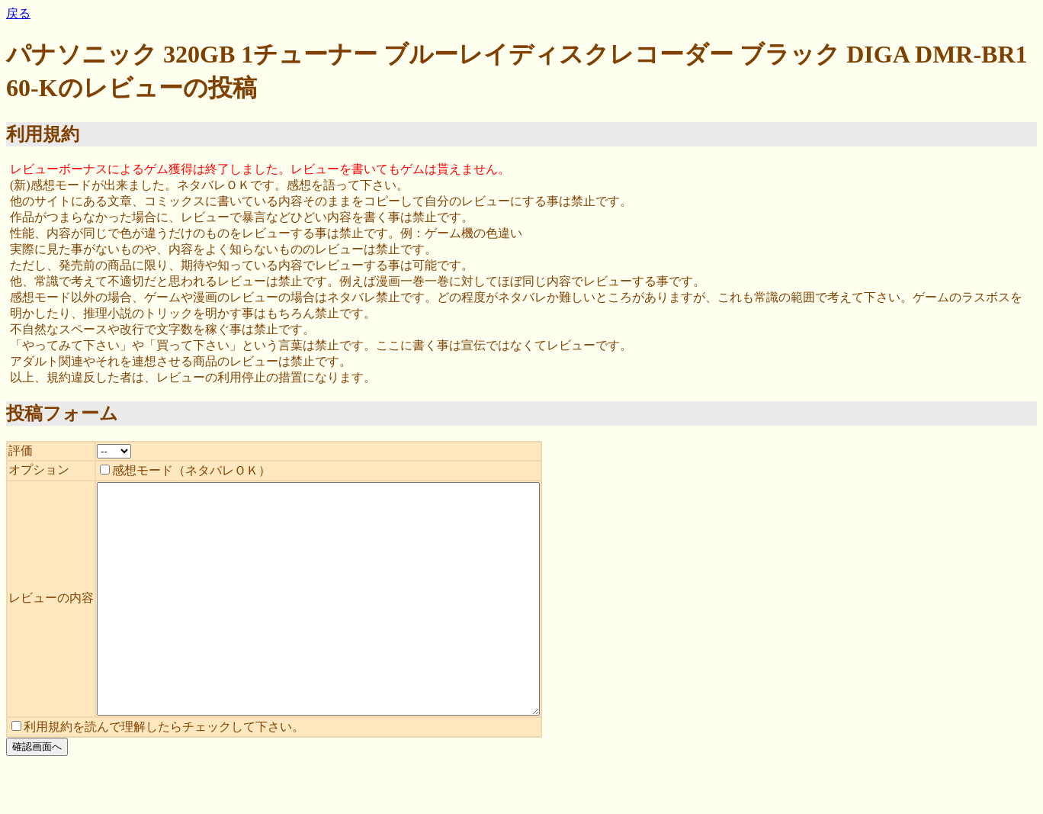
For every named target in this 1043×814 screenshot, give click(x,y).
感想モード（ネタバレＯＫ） (185, 470)
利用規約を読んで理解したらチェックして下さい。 (157, 772)
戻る (18, 13)
